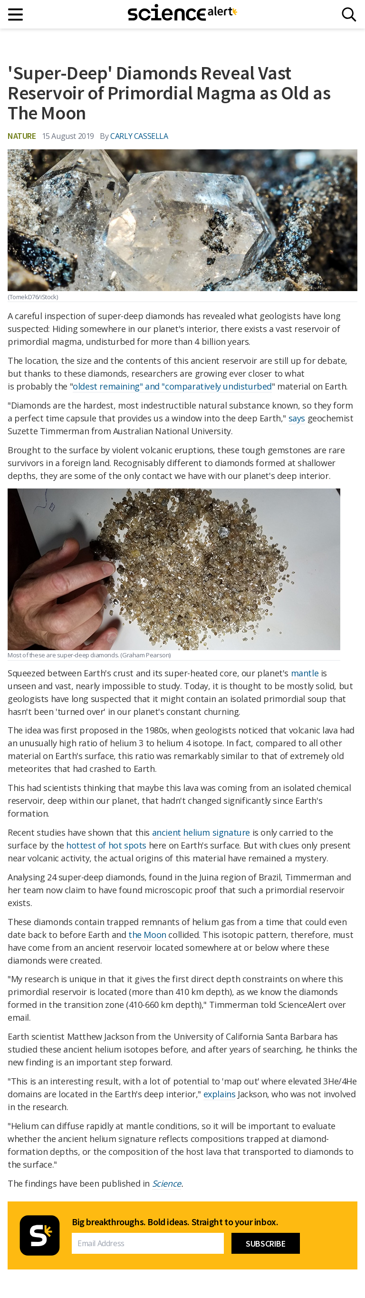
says (296, 418)
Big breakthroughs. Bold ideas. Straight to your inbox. (175, 1222)
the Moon (147, 934)
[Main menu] (16, 14)
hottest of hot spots (106, 845)
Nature (22, 135)
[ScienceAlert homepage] (182, 14)
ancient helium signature (201, 832)
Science (166, 1183)
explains (219, 1094)
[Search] (349, 14)
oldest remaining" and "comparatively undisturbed (172, 386)
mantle (305, 673)
